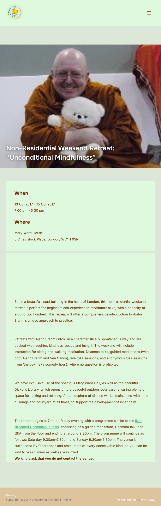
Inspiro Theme (126, 499)
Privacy (11, 495)
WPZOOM (148, 499)
